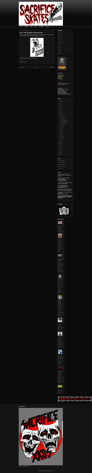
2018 (60, 113)
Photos (47, 26)
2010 (60, 151)
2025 (60, 101)
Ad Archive (41, 26)
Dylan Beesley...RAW (64, 123)
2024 (60, 103)
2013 (60, 146)
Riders (59, 49)
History (59, 43)
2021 (60, 108)
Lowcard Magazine (61, 164)
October (61, 117)
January (61, 138)
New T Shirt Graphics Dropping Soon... (64, 121)
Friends (59, 38)
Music (59, 45)
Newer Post (22, 67)
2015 (60, 143)
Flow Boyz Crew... (63, 119)
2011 (60, 149)
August (61, 126)
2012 (60, 148)
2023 (60, 105)
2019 (60, 111)
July (61, 128)
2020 (60, 109)
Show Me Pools (61, 166)
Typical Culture (60, 168)
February (62, 136)
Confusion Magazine (61, 162)
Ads (58, 32)
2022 (60, 106)
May (61, 131)
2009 (60, 153)
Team (36, 26)
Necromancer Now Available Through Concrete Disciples (60, 300)
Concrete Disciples (61, 160)
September (62, 125)
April (61, 133)
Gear (31, 26)
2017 (60, 140)
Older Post (52, 67)
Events (59, 36)
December (62, 114)
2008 (60, 154)
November (62, 116)
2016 (60, 141)
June (61, 130)
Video (59, 51)
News (25, 61)
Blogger (51, 470)
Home (21, 26)
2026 (60, 100)
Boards (26, 26)
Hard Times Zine (61, 41)
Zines (59, 53)
